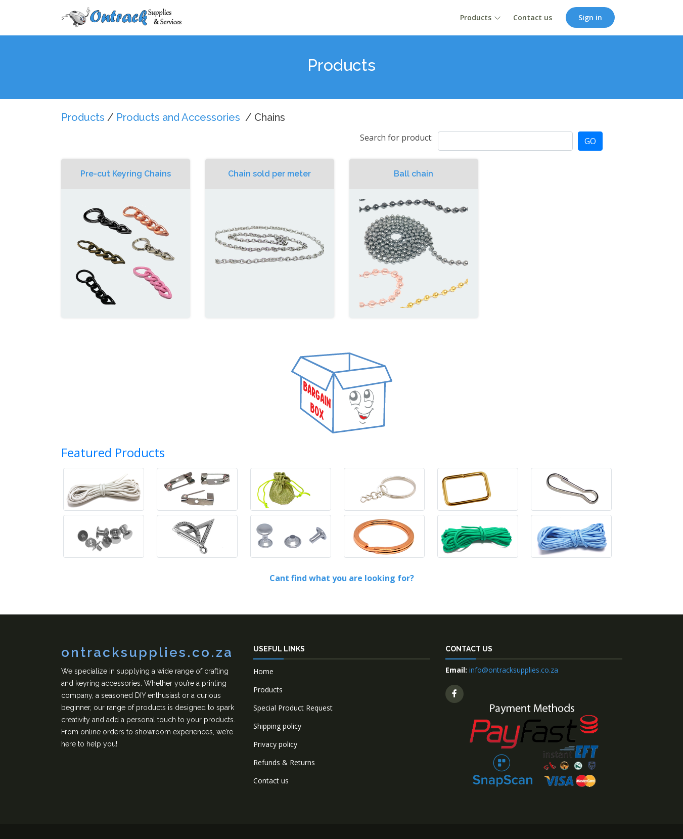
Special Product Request (293, 708)
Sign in (590, 17)
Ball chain (413, 174)
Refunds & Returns (284, 762)
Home (263, 671)
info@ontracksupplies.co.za (513, 670)
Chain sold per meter (269, 174)
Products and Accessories (178, 117)
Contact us (532, 17)
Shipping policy (277, 726)
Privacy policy (275, 744)
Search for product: (396, 137)
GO (590, 141)
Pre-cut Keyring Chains (125, 174)
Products (475, 17)
